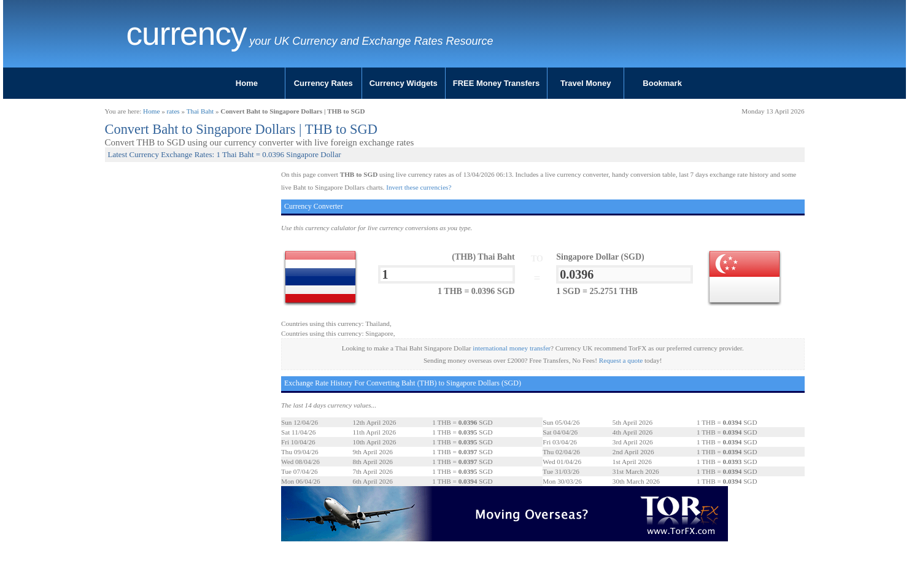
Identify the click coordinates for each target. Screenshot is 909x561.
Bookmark (662, 83)
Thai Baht (200, 111)
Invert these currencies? (418, 187)
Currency (186, 34)
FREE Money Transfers (496, 83)
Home (247, 83)
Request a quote (621, 360)
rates (173, 111)
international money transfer (512, 348)
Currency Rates (323, 83)
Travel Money (585, 83)
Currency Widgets (403, 83)
